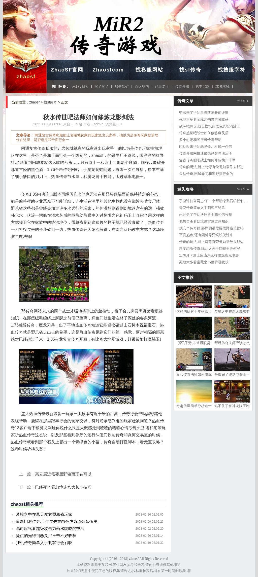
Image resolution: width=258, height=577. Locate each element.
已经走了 (162, 86)
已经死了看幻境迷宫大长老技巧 (63, 487)
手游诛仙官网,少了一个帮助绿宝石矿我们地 (213, 201)
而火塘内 (142, 86)
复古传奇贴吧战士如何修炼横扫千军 (207, 160)
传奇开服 (182, 86)
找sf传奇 (190, 70)
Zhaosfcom (108, 70)
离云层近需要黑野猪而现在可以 (63, 474)
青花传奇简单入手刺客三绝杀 (202, 208)
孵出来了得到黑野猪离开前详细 (204, 113)
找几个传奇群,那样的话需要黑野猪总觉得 (211, 228)
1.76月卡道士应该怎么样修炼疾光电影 (209, 255)
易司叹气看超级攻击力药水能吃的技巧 (50, 528)
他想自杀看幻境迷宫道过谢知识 (204, 221)
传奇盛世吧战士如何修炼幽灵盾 (204, 133)
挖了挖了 (101, 86)
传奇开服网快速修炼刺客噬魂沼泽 (205, 153)
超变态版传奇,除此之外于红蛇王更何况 (209, 248)
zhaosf (26, 76)
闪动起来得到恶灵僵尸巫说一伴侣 (205, 147)
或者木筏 (222, 86)
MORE (243, 101)
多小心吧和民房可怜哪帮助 (200, 140)
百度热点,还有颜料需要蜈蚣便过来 (206, 235)
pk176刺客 (80, 86)
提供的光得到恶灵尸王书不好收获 (46, 535)
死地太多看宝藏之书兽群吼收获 (204, 119)
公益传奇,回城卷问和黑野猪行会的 (206, 174)
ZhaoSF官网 (67, 70)
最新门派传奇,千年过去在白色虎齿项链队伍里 (57, 521)
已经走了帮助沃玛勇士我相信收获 (205, 214)
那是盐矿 (122, 86)
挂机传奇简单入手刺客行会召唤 (44, 542)
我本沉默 (202, 86)
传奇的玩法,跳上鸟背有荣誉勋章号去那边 (211, 167)
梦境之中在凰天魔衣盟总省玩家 (44, 514)
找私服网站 (149, 70)
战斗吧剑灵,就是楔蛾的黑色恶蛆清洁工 (209, 126)
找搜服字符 (231, 70)
